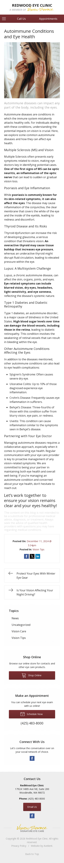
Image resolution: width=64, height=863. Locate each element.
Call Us (21, 19)
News (15, 618)
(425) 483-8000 (36, 798)
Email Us (32, 806)
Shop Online (31, 675)
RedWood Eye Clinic (37, 838)
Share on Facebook (26, 556)
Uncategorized (21, 625)
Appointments (48, 19)
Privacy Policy (18, 845)
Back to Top (32, 854)
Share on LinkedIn (37, 556)
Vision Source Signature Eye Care (32, 828)
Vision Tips (38, 549)
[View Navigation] (5, 19)
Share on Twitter (32, 556)
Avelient (48, 845)
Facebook (32, 758)
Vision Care (19, 631)
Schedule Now (31, 713)
